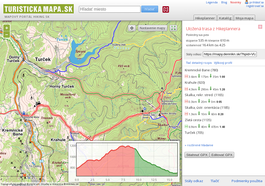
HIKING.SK (41, 17)
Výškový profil (223, 63)
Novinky (235, 2)
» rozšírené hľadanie (199, 145)
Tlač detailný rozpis (199, 63)
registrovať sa (255, 6)
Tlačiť (215, 181)
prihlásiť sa (256, 2)
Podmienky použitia (247, 181)
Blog (224, 2)
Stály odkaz (194, 181)
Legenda (212, 2)
